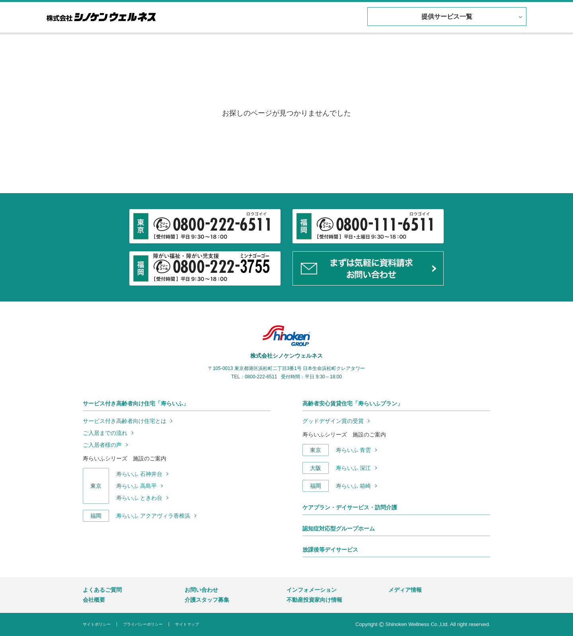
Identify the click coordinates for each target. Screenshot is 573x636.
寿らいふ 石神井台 (139, 474)
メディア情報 (405, 590)
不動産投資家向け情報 (314, 600)
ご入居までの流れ (105, 433)
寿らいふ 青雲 (353, 450)
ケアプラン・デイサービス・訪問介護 (349, 507)
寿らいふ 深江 (353, 468)
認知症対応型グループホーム (338, 528)
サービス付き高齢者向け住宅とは (124, 421)
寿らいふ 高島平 (136, 486)
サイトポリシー (97, 624)
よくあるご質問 (102, 590)
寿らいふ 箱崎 (353, 486)
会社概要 (94, 600)
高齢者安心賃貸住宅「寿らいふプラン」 (352, 403)
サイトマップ (187, 624)
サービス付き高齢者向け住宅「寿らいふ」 (136, 403)
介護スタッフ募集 (207, 600)
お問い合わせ (201, 590)
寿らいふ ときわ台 (139, 498)
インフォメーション (311, 590)
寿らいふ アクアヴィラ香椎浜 (153, 516)
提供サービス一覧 (445, 17)
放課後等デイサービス (330, 549)
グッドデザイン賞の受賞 (333, 421)
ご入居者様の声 (102, 445)
